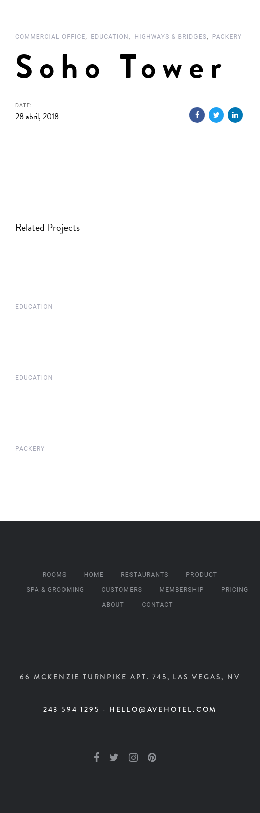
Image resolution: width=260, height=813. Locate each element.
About (113, 604)
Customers (122, 589)
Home (94, 574)
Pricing (234, 589)
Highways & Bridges (170, 36)
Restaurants (145, 574)
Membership (182, 589)
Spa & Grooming (56, 589)
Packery (227, 36)
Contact (157, 604)
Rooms (55, 574)
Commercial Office (50, 36)
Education (109, 36)
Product (201, 574)
